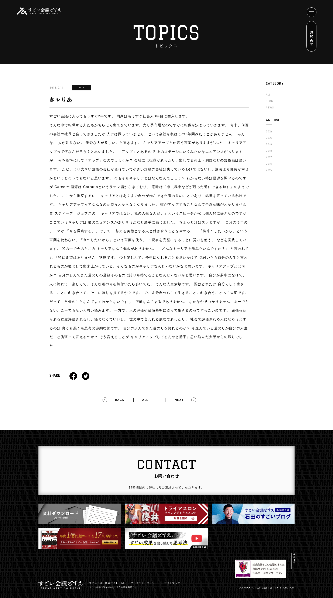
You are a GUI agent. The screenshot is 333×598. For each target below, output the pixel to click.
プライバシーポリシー (145, 583)
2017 (269, 157)
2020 (269, 137)
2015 (269, 170)
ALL (145, 400)
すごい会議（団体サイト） (108, 583)
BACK (119, 400)
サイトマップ (174, 583)
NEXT (179, 400)
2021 (269, 131)
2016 (269, 163)
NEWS (270, 107)
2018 (269, 150)
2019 (269, 144)
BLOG (269, 101)
